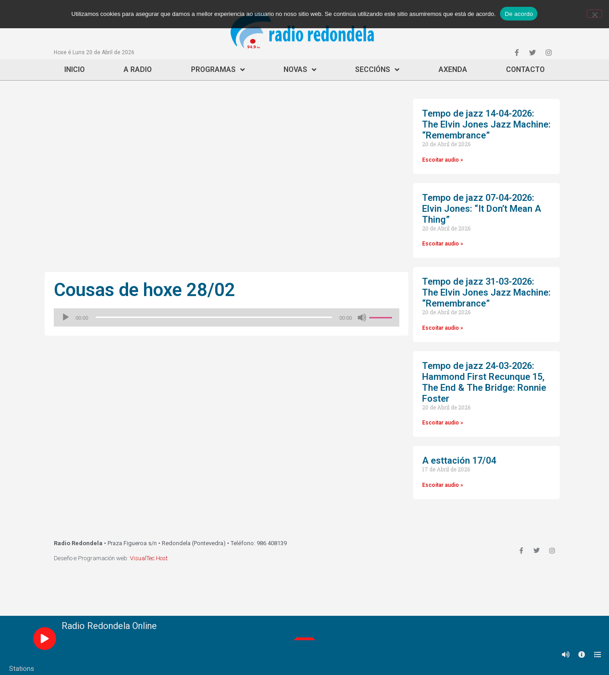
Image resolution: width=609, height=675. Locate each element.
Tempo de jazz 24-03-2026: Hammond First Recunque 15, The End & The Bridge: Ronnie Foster (484, 382)
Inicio (74, 69)
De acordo (519, 13)
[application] (226, 317)
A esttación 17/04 (459, 460)
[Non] (594, 14)
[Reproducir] (65, 317)
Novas (300, 69)
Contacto (525, 69)
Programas (218, 69)
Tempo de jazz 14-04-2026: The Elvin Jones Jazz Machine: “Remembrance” (486, 124)
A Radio (138, 69)
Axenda (453, 69)
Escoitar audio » (442, 160)
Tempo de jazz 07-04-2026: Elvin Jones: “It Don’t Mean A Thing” (481, 208)
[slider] (214, 317)
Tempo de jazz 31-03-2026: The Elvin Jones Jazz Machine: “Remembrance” (486, 292)
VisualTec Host (149, 558)
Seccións (377, 69)
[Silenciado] (361, 317)
